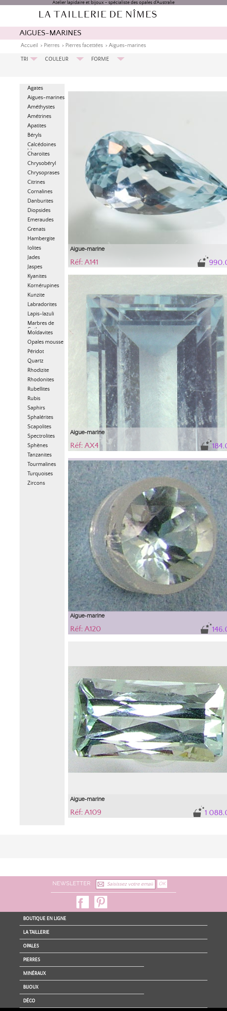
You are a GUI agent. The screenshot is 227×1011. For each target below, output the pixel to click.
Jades (33, 257)
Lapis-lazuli (40, 314)
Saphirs (36, 408)
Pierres (51, 45)
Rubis (33, 398)
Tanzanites (39, 455)
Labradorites (42, 304)
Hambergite (41, 239)
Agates (35, 88)
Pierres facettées (84, 45)
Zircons (36, 483)
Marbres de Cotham (40, 326)
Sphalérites (40, 417)
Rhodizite (38, 370)
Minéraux (34, 973)
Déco (29, 1001)
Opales (31, 946)
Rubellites (38, 389)
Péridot (35, 351)
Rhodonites (40, 380)
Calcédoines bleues (41, 147)
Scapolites (39, 427)
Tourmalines (41, 464)
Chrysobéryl (41, 163)
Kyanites (37, 276)
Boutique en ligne (44, 918)
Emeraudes (40, 220)
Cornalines (39, 191)
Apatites (36, 126)
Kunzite (36, 295)
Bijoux (30, 987)
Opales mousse (45, 342)
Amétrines (39, 116)
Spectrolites (41, 436)
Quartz (35, 361)
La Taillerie (36, 932)
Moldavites (40, 333)
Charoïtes (38, 154)
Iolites (34, 248)
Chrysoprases (43, 173)
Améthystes (41, 107)
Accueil (29, 45)
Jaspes (34, 267)
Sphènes (37, 445)
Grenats (36, 229)
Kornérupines (43, 286)
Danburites (40, 201)
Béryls (34, 135)
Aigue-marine (87, 249)
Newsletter (71, 883)
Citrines (36, 182)
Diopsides (38, 210)
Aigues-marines (127, 45)
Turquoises (40, 474)
